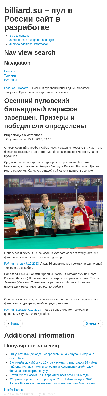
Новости (9, 71)
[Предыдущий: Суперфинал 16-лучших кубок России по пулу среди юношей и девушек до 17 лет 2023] (13, 323)
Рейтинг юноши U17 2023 (21, 263)
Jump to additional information (29, 44)
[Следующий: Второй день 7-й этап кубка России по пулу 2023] (93, 323)
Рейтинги (10, 79)
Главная (9, 88)
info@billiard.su (14, 389)
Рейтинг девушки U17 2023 (22, 309)
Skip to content (19, 35)
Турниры (10, 75)
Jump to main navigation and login (31, 40)
